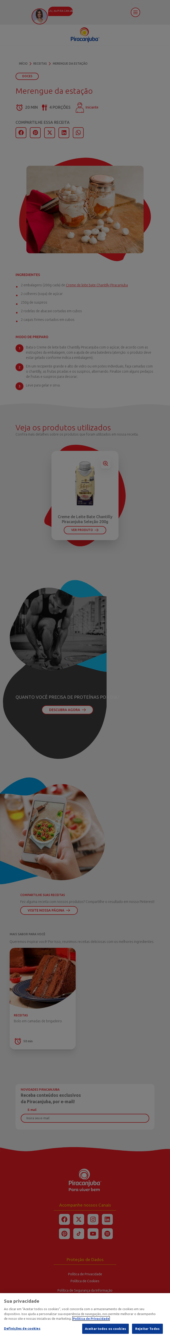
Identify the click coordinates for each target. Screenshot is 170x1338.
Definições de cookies (22, 1331)
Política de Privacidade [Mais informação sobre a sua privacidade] (91, 1321)
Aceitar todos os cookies (105, 1331)
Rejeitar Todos (147, 1331)
